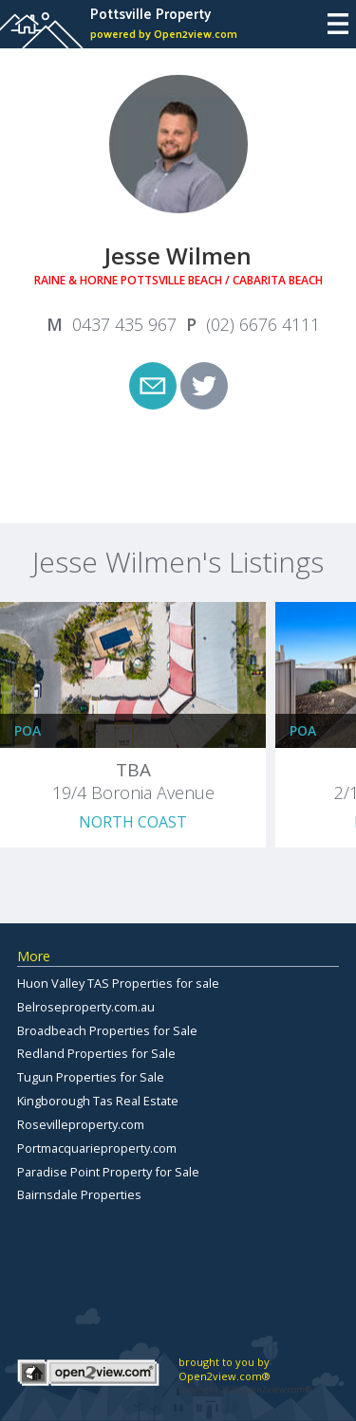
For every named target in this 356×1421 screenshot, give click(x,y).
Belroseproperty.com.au (86, 1006)
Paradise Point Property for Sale (108, 1171)
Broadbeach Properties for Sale (107, 1030)
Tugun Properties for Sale (90, 1076)
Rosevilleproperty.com (80, 1124)
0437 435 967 (124, 324)
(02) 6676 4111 (263, 324)
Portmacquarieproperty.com (97, 1148)
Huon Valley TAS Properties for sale (118, 983)
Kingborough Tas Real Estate (97, 1100)
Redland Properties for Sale (96, 1053)
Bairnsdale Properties (79, 1194)
